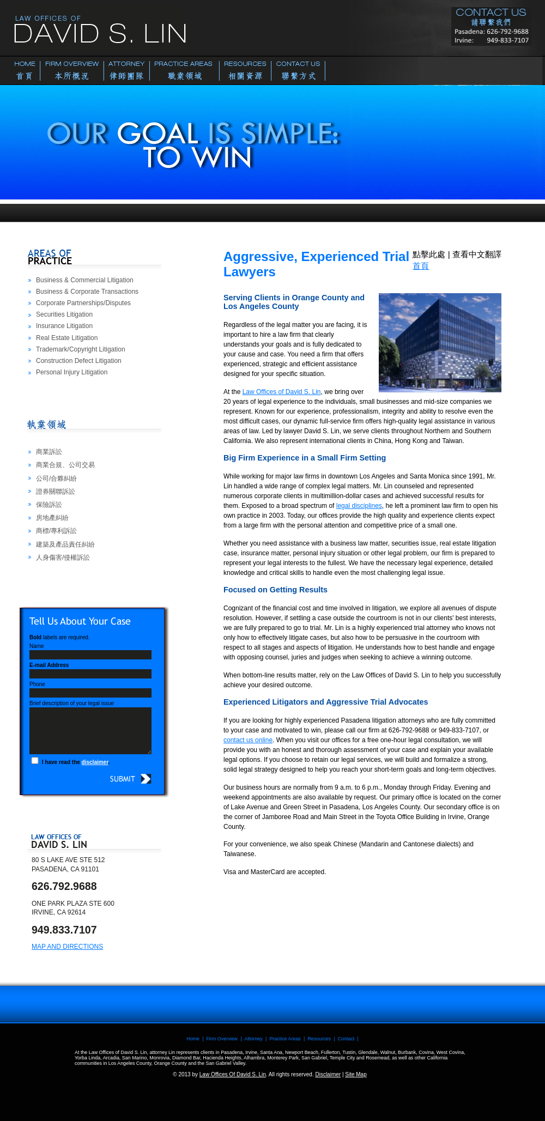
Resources (319, 1038)
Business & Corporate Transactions (87, 291)
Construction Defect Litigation (79, 361)
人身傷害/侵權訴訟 (63, 557)
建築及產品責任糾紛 (65, 544)
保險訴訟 (49, 504)
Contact (346, 1038)
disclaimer (95, 762)
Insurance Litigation (64, 326)
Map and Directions (67, 946)
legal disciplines (359, 506)
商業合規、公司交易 (65, 465)
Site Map (355, 1074)
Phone (37, 684)
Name (36, 646)
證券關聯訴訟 (55, 491)
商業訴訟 (49, 452)
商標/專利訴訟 (56, 531)
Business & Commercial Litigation (85, 280)
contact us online (247, 740)
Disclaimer (328, 1074)
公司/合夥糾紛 (56, 478)
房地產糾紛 (52, 518)
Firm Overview (222, 1038)
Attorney (254, 1038)
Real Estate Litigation (67, 338)
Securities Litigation (64, 314)
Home (192, 1038)
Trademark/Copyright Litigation (80, 349)
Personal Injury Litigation (71, 372)
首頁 (421, 265)
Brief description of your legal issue (71, 703)
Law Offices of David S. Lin (282, 392)
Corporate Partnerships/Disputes (83, 303)
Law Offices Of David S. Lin (232, 1074)
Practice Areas (284, 1038)
